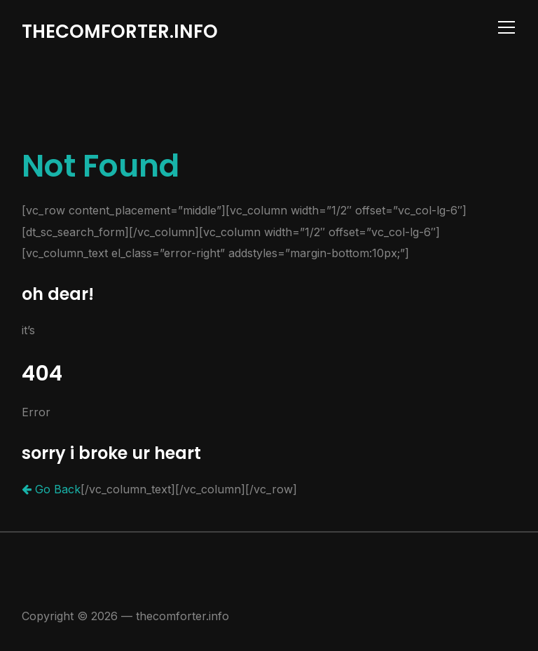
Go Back (51, 489)
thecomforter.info (120, 31)
